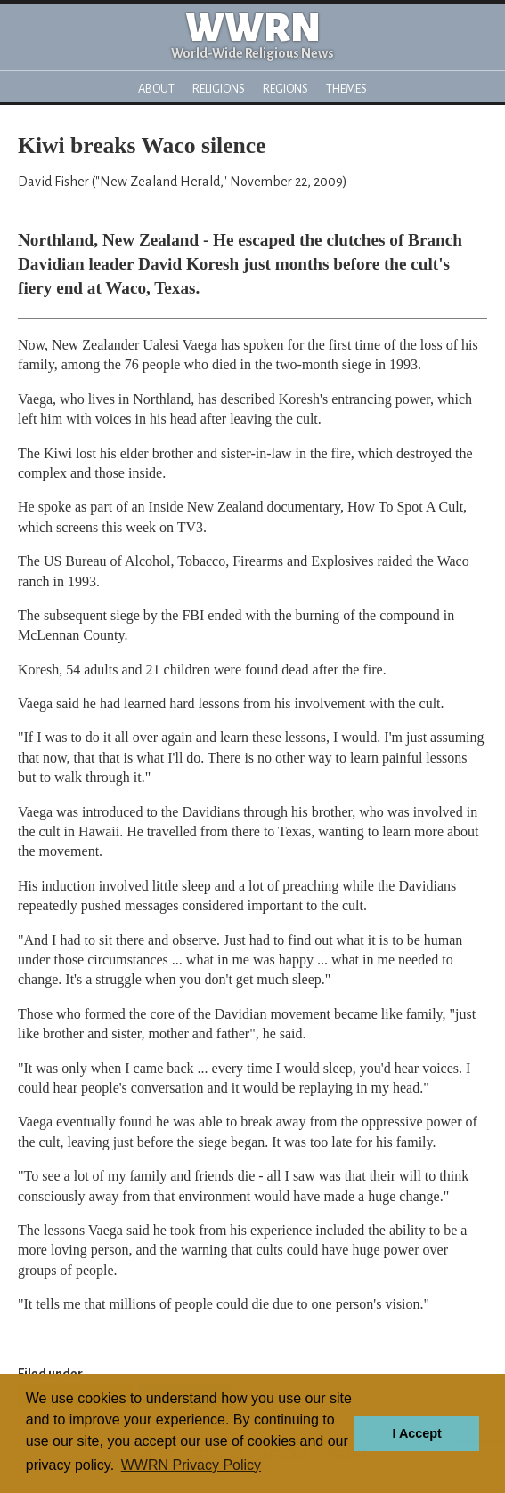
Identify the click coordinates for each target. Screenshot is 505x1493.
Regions (285, 88)
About (156, 88)
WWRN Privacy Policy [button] (191, 1465)
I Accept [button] (416, 1433)
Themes (346, 88)
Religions (218, 88)
